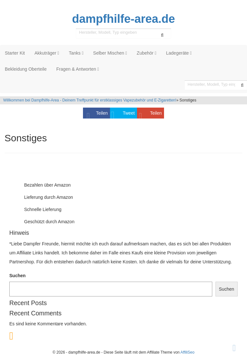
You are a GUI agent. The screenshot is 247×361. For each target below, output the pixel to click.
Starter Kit (15, 53)
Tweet (129, 113)
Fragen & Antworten (77, 69)
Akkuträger (46, 53)
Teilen (102, 113)
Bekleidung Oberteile (26, 69)
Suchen (17, 275)
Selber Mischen (110, 53)
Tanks (76, 53)
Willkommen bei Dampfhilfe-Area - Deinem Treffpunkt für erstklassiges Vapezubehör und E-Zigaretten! (89, 100)
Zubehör (146, 53)
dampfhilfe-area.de (123, 19)
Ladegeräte (179, 53)
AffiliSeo (187, 352)
